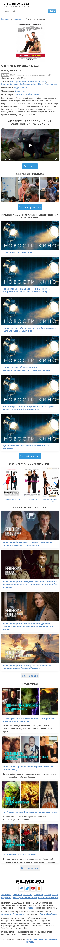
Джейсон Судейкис (28, 84)
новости (17, 895)
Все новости (30, 676)
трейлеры (6, 895)
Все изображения (30, 207)
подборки (6, 898)
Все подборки (30, 868)
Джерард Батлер (18, 82)
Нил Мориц (20, 94)
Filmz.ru (29, 908)
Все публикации (30, 456)
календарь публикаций (25, 898)
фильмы (27, 895)
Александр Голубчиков (12, 914)
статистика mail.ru (48, 898)
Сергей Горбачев (48, 914)
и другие (53, 84)
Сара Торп (20, 91)
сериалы (38, 895)
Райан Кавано (32, 94)
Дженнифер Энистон (36, 82)
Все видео (30, 166)
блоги (47, 895)
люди (55, 895)
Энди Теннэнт (20, 88)
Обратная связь (35, 939)
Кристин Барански (9, 84)
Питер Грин (43, 84)
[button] (55, 190)
